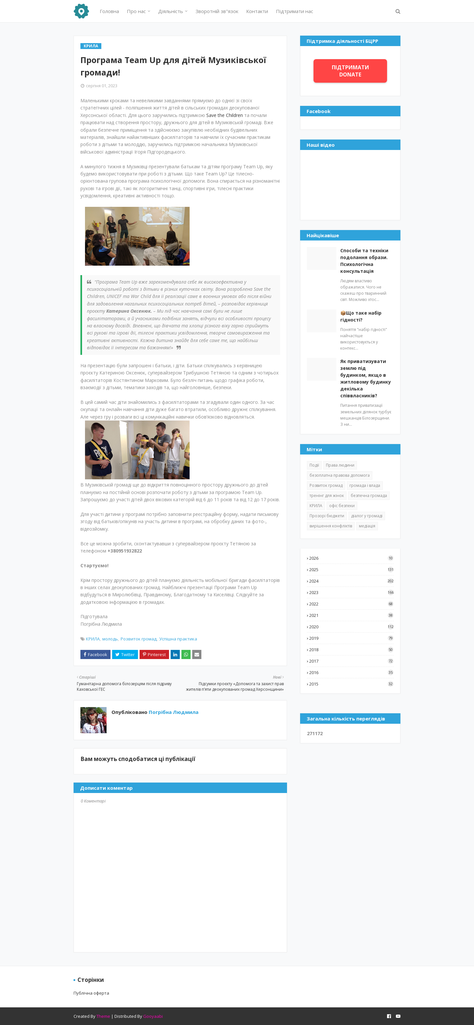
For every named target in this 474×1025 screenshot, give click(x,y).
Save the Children (224, 115)
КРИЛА (93, 639)
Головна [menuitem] (109, 11)
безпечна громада (369, 495)
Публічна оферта (91, 993)
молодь (110, 639)
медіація (367, 526)
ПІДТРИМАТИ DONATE (350, 71)
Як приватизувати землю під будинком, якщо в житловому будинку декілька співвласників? (365, 378)
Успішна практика (178, 639)
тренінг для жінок (327, 495)
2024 (351, 581)
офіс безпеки (342, 505)
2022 (351, 604)
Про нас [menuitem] (136, 11)
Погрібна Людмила (172, 712)
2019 (351, 638)
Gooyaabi (153, 1016)
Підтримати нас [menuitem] (294, 11)
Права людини (340, 465)
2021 (351, 615)
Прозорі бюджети (327, 516)
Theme (103, 1016)
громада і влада (364, 485)
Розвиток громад (139, 639)
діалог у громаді (366, 516)
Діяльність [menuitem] (170, 11)
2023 (351, 592)
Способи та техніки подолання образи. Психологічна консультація (364, 260)
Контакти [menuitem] (257, 11)
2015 (351, 684)
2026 (351, 558)
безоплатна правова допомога (340, 475)
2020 (351, 627)
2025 (351, 569)
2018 (351, 650)
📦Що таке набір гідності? (360, 316)
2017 (351, 661)
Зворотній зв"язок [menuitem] (216, 11)
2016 (351, 672)
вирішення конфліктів (331, 526)
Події (314, 465)
